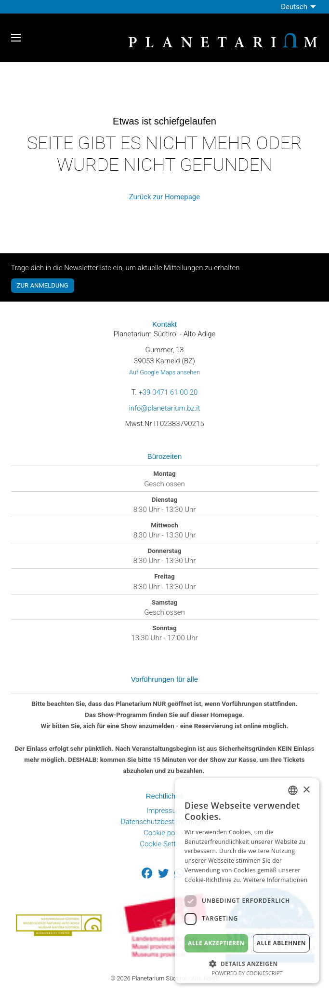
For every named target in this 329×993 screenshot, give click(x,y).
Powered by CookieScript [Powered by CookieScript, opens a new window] (247, 973)
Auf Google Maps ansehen (164, 372)
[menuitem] (299, 7)
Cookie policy (164, 832)
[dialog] (247, 880)
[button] (247, 963)
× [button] (306, 790)
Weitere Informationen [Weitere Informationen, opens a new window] (275, 880)
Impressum (164, 810)
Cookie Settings (164, 844)
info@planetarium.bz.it (164, 408)
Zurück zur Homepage (164, 197)
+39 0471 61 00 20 (167, 392)
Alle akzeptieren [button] (216, 943)
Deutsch (294, 6)
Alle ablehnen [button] (281, 943)
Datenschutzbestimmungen (165, 821)
